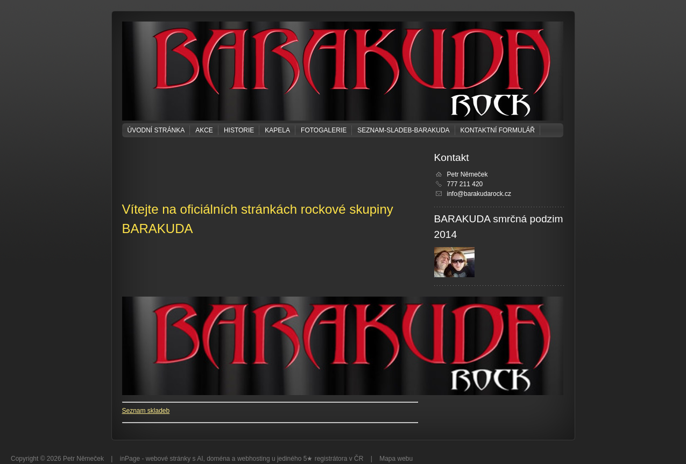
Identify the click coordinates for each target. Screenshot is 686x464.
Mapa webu (396, 458)
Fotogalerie (323, 130)
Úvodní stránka (156, 130)
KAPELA (277, 130)
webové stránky (168, 458)
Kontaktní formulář (498, 130)
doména (218, 458)
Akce (204, 130)
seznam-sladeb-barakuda (403, 130)
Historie (239, 130)
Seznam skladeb (146, 410)
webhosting (253, 458)
